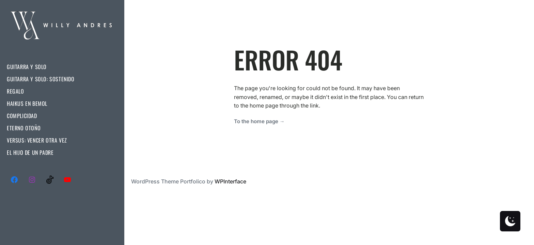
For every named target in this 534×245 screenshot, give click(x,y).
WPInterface (230, 181)
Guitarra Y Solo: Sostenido (41, 79)
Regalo (15, 91)
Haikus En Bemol (27, 103)
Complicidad (22, 116)
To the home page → (259, 121)
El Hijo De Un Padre (30, 152)
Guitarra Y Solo (27, 67)
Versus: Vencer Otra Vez (37, 140)
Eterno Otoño (24, 128)
